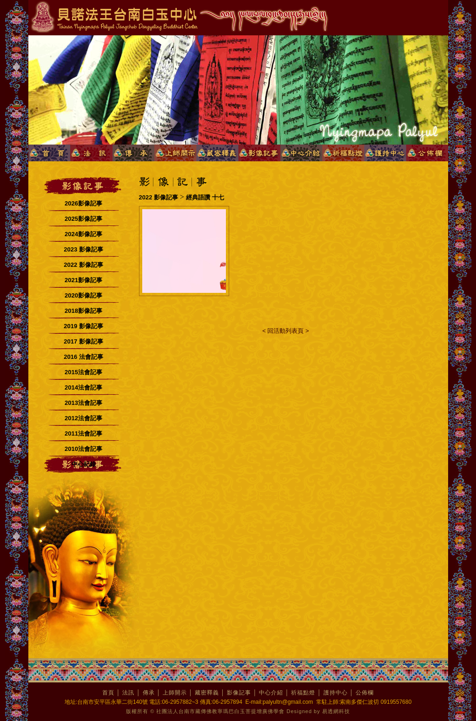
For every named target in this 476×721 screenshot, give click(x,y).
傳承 (149, 692)
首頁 (108, 692)
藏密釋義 (207, 692)
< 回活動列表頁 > (285, 330)
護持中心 (336, 692)
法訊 (128, 692)
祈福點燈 (303, 692)
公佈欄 (365, 692)
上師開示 (175, 692)
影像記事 (239, 692)
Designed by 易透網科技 (318, 711)
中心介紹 (271, 692)
